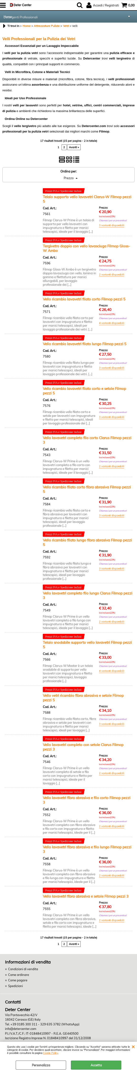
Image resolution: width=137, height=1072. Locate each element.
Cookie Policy (50, 1053)
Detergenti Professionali (21, 17)
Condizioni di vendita (23, 969)
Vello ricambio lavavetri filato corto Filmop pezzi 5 (84, 299)
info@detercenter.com (20, 1029)
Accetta (96, 1065)
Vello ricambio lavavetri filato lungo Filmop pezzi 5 (84, 344)
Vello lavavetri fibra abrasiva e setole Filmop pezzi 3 (85, 896)
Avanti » (74, 147)
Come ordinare (18, 975)
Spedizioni (15, 986)
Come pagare (17, 980)
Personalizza (41, 1065)
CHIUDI (133, 1046)
